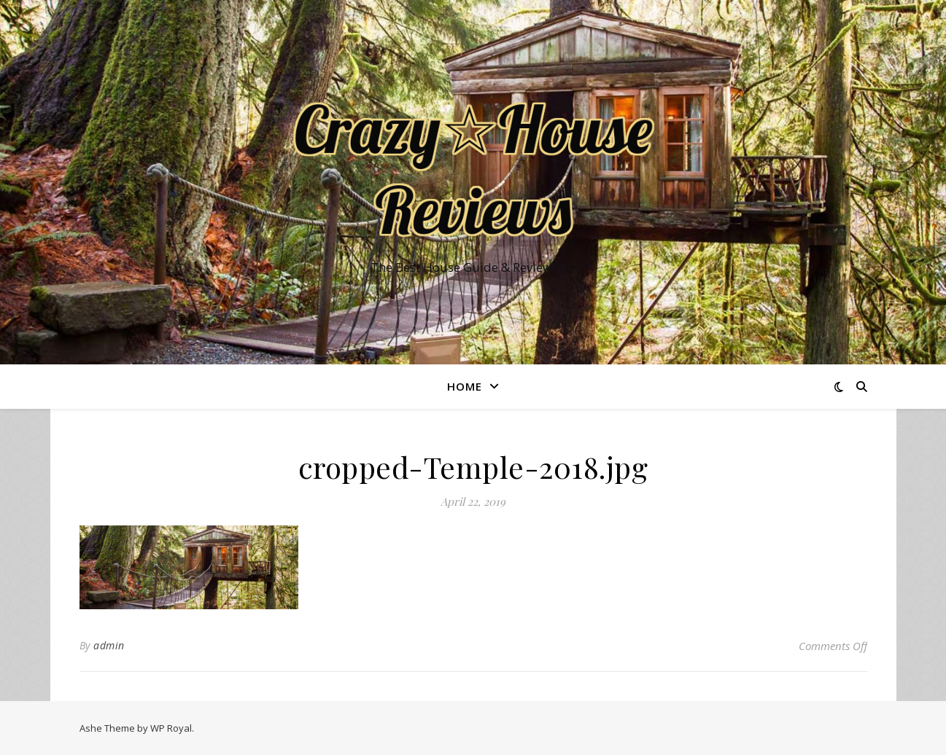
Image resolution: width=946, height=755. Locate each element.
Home (464, 386)
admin (109, 645)
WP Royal (171, 728)
